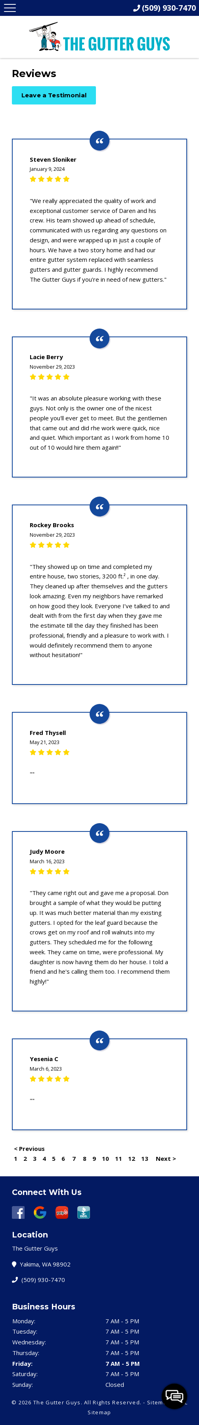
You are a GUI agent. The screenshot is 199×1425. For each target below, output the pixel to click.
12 (131, 1158)
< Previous (29, 1148)
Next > (166, 1158)
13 (144, 1158)
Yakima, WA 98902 (43, 1264)
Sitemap (158, 1402)
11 (118, 1158)
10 (105, 1158)
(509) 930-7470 (40, 1280)
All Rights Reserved (112, 1402)
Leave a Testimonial (53, 95)
